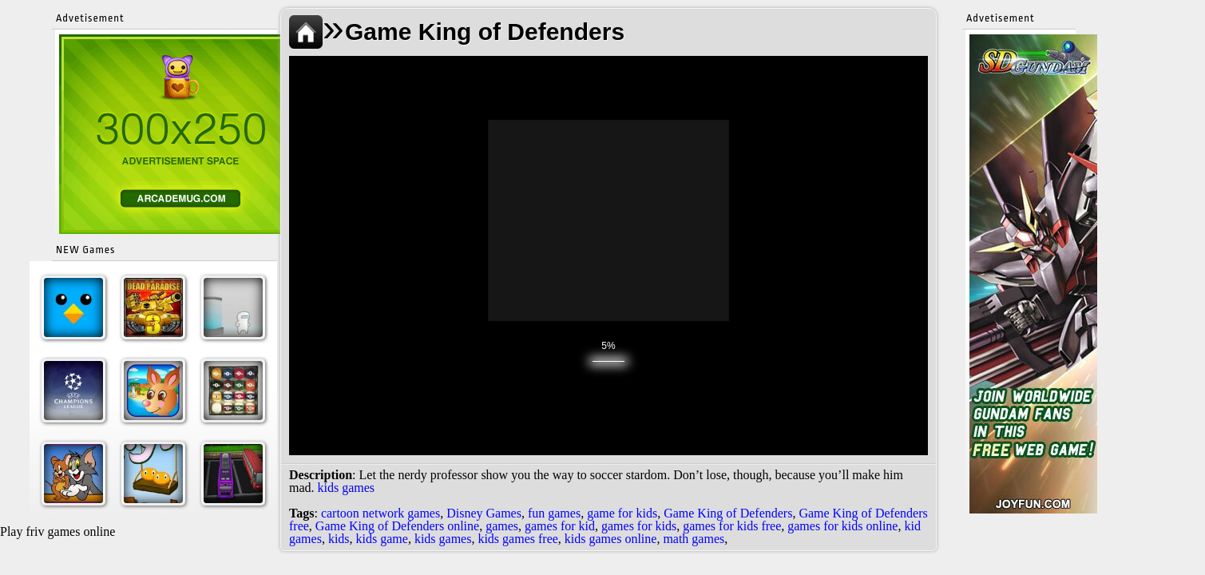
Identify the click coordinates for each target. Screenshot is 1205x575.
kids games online (611, 538)
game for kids (622, 513)
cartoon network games (380, 513)
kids (339, 538)
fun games (554, 513)
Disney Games (483, 513)
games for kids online (842, 526)
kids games (346, 487)
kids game (382, 538)
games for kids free (732, 526)
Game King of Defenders (728, 513)
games (502, 526)
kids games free (517, 538)
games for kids (638, 526)
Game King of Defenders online (397, 526)
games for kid (560, 526)
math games (693, 538)
